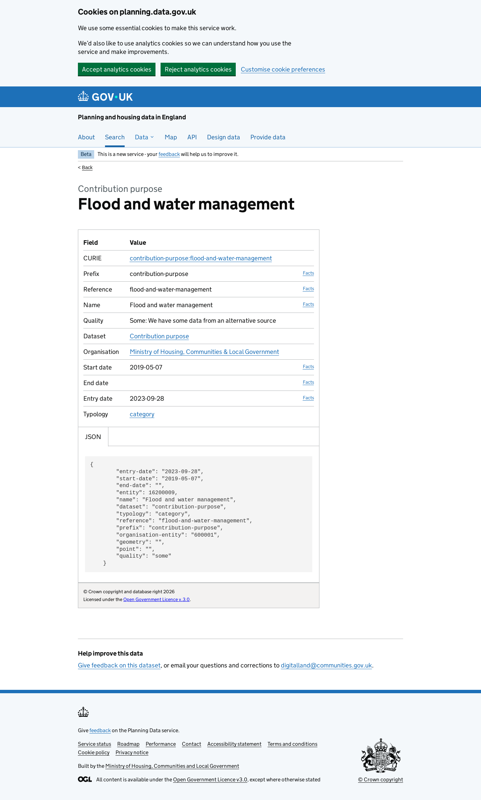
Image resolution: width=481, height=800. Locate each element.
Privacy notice (132, 752)
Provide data (268, 137)
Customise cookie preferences (283, 69)
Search (115, 137)
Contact (191, 744)
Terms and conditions (292, 744)
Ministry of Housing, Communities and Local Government (172, 766)
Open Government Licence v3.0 (210, 779)
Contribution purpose (159, 336)
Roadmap (128, 744)
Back (87, 167)
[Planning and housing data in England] (106, 97)
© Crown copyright (380, 779)
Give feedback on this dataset (119, 665)
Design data (223, 137)
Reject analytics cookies (198, 69)
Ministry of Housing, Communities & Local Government (204, 352)
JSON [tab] (93, 437)
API (192, 137)
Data (144, 137)
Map (171, 137)
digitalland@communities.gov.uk (326, 665)
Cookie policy (93, 752)
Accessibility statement (234, 744)
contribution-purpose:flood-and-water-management (201, 258)
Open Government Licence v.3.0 (156, 599)
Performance (161, 744)
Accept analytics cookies (116, 69)
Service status (94, 744)
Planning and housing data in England (132, 117)
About (86, 137)
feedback (169, 154)
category (142, 414)
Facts (308, 273)
